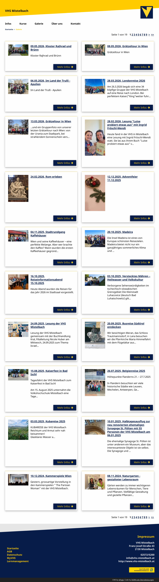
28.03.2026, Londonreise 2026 (126, 80)
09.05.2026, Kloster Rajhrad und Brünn (51, 47)
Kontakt (75, 23)
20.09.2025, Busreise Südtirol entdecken (125, 325)
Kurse (22, 23)
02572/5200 (147, 554)
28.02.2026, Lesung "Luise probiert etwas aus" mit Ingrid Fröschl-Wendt (127, 124)
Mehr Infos (63, 67)
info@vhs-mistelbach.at (140, 558)
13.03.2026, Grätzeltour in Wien (51, 121)
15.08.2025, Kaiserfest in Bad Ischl (49, 372)
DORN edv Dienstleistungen (142, 580)
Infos (8, 23)
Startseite (9, 29)
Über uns (57, 23)
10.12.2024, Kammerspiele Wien (51, 476)
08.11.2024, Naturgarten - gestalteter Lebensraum (123, 477)
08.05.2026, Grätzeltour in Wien (127, 46)
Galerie (39, 23)
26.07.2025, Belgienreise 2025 (126, 371)
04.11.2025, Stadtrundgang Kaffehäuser (48, 233)
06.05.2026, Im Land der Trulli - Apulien (50, 82)
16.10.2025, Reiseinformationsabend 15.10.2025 (46, 279)
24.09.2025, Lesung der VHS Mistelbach (48, 325)
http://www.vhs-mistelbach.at (136, 561)
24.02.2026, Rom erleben (46, 176)
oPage (121, 580)
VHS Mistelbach (16, 11)
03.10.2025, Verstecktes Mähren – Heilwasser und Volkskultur (128, 277)
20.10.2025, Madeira (120, 232)
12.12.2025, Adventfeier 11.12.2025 (122, 178)
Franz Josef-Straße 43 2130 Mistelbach (141, 547)
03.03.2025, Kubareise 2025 (48, 421)
